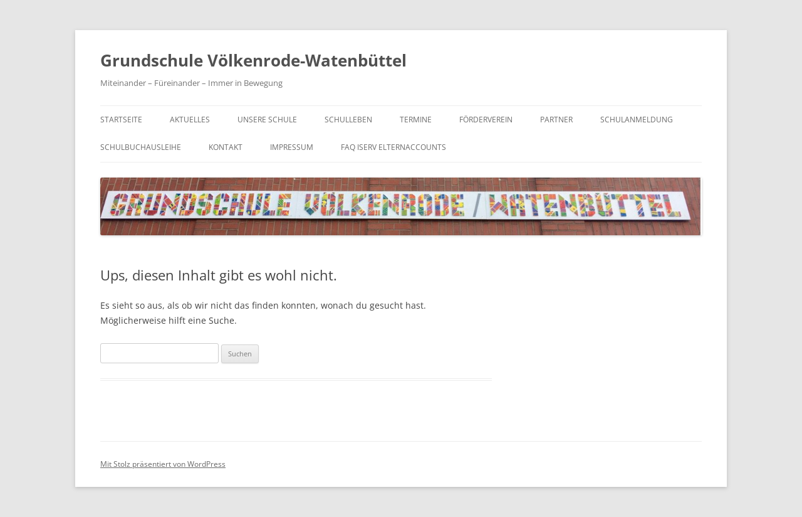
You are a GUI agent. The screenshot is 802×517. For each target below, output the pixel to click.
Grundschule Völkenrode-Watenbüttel (253, 60)
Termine (416, 119)
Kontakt (225, 147)
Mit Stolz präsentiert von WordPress (163, 464)
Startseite (121, 119)
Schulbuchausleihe (140, 147)
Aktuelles (190, 119)
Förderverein (486, 119)
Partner (556, 119)
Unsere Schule (267, 119)
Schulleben (348, 119)
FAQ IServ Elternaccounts (393, 147)
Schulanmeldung (636, 119)
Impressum (291, 147)
